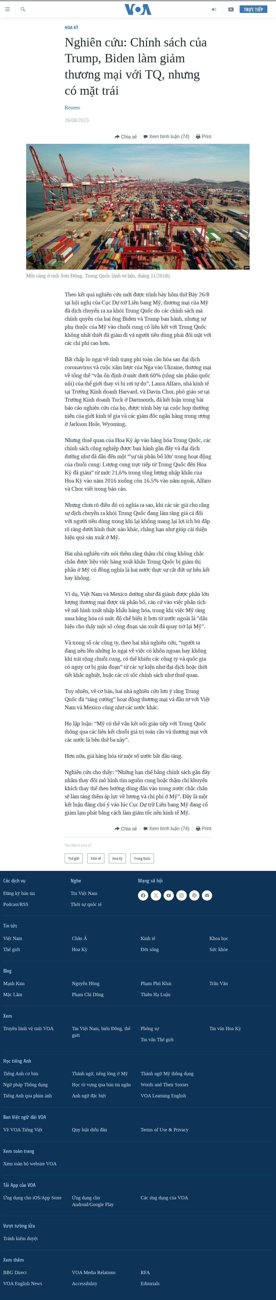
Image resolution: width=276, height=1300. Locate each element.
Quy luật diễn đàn (89, 1130)
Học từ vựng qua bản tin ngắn (101, 1085)
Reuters (72, 107)
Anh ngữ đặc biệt (89, 1096)
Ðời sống (150, 949)
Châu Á (79, 938)
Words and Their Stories (164, 1085)
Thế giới (11, 949)
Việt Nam (12, 938)
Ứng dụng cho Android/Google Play (93, 1201)
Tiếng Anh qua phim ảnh (27, 1096)
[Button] (126, 137)
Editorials (150, 1283)
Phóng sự (150, 1029)
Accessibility (84, 1283)
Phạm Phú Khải (156, 983)
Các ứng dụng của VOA (164, 1198)
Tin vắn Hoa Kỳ (225, 1029)
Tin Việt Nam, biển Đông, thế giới (101, 1032)
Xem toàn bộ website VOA (30, 1164)
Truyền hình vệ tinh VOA (28, 1029)
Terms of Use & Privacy (164, 1130)
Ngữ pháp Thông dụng (25, 1085)
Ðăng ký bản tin (19, 893)
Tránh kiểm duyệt (20, 1238)
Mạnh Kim (14, 983)
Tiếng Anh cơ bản (20, 1074)
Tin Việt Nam (84, 893)
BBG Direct (15, 1272)
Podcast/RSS (15, 904)
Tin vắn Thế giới (157, 1040)
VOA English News (22, 1283)
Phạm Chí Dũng (88, 995)
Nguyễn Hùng (85, 983)
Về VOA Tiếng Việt (22, 1130)
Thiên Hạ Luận (155, 995)
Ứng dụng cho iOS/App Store (32, 1198)
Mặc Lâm (12, 995)
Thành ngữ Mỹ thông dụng (167, 1074)
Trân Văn (218, 983)
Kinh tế (148, 938)
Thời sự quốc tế (86, 904)
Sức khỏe (218, 949)
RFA (145, 1272)
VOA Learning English (163, 1096)
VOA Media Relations (94, 1272)
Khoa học (218, 938)
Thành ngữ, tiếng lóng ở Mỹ (100, 1074)
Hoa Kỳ (71, 27)
